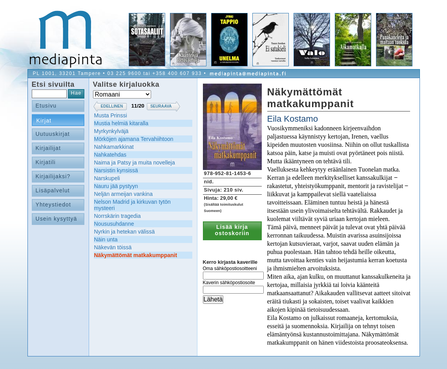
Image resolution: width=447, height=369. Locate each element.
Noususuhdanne (114, 224)
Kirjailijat (48, 148)
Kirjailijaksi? (53, 176)
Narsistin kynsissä (116, 170)
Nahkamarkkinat (114, 147)
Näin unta (106, 239)
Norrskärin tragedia (117, 216)
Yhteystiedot (53, 204)
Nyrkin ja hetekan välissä (124, 231)
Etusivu (46, 105)
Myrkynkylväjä (111, 131)
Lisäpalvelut (53, 190)
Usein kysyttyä (56, 219)
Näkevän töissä (113, 247)
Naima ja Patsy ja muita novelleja (134, 162)
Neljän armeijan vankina (123, 194)
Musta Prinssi (110, 115)
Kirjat (44, 120)
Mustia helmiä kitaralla (121, 123)
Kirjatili (46, 162)
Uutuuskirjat (53, 134)
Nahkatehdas (110, 155)
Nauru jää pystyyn (116, 186)
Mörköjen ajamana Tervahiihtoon (133, 139)
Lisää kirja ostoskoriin (232, 230)
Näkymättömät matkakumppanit (135, 255)
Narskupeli (107, 178)
